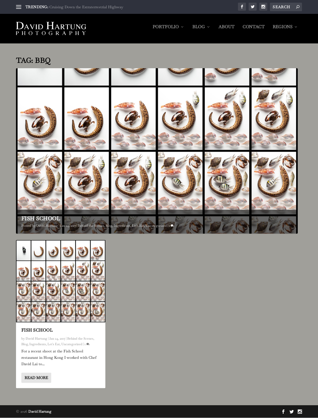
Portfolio (166, 30)
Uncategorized (156, 226)
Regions (282, 30)
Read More (36, 377)
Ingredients (122, 226)
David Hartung (47, 226)
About (226, 30)
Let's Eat (138, 226)
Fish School (40, 218)
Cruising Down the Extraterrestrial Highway (86, 7)
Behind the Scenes (91, 226)
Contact (254, 30)
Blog (198, 30)
